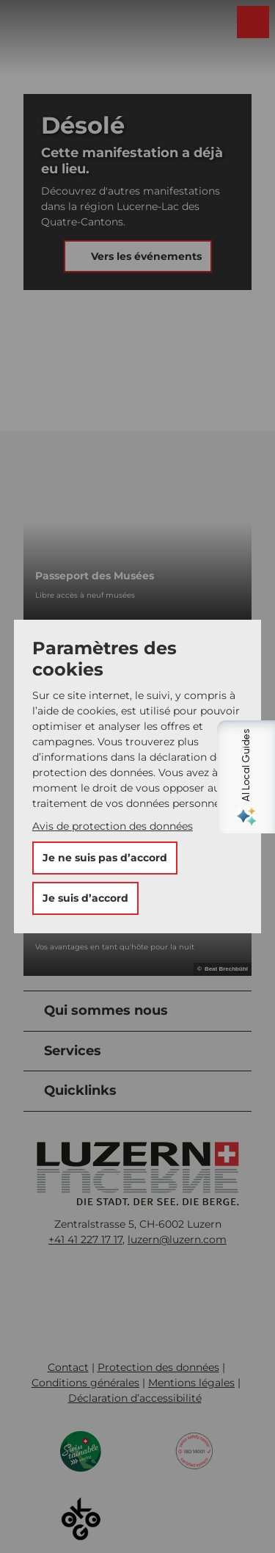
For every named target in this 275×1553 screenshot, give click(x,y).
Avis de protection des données (112, 826)
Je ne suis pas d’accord (105, 857)
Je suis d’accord (85, 898)
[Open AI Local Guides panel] (256, 776)
